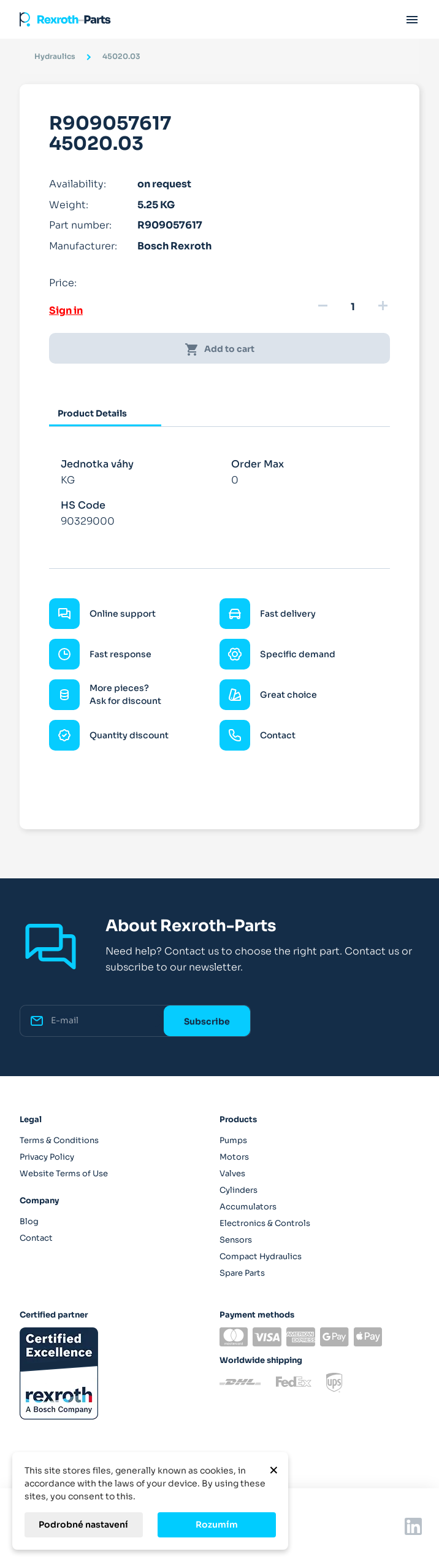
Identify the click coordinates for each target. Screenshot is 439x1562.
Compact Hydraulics (261, 1256)
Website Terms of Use (64, 1173)
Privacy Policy (47, 1157)
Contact (36, 1238)
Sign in (66, 310)
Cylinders (239, 1190)
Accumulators (248, 1206)
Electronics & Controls (265, 1223)
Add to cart (219, 349)
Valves (232, 1173)
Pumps (233, 1140)
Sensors (236, 1240)
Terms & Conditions (59, 1140)
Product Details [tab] (92, 413)
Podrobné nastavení (83, 1524)
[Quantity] (352, 307)
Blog (29, 1221)
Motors (234, 1157)
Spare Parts (242, 1273)
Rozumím (217, 1524)
